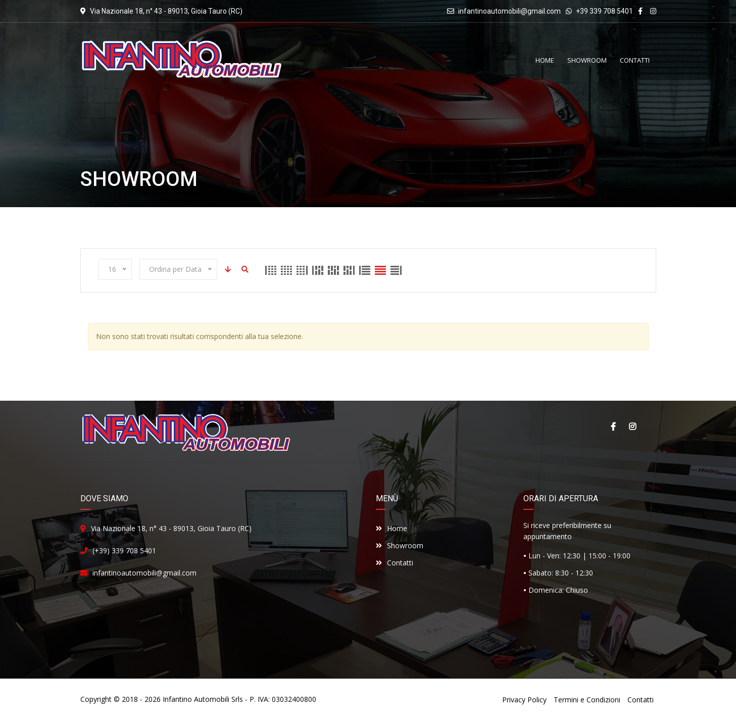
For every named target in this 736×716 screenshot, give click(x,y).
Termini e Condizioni (587, 699)
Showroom (399, 545)
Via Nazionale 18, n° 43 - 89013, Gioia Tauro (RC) (171, 528)
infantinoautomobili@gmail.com (509, 11)
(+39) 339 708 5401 (124, 550)
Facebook (613, 426)
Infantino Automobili (196, 699)
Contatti (394, 562)
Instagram (632, 426)
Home (391, 528)
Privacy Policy (524, 699)
